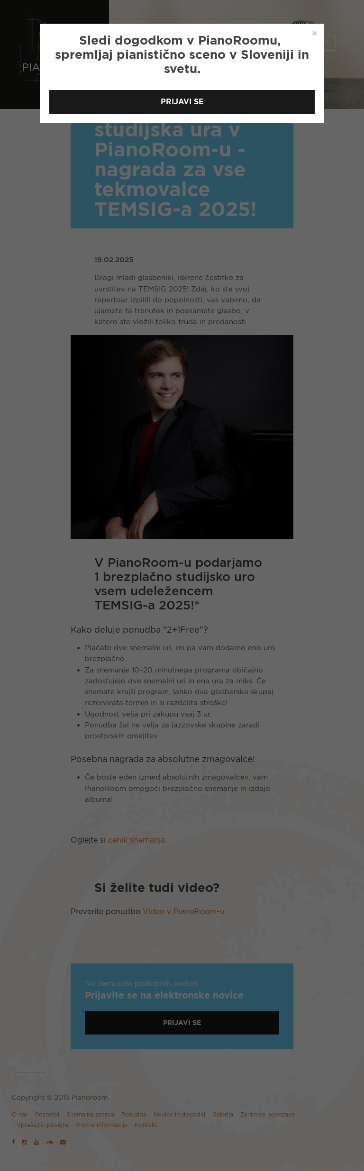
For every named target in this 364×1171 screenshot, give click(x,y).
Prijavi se (182, 101)
